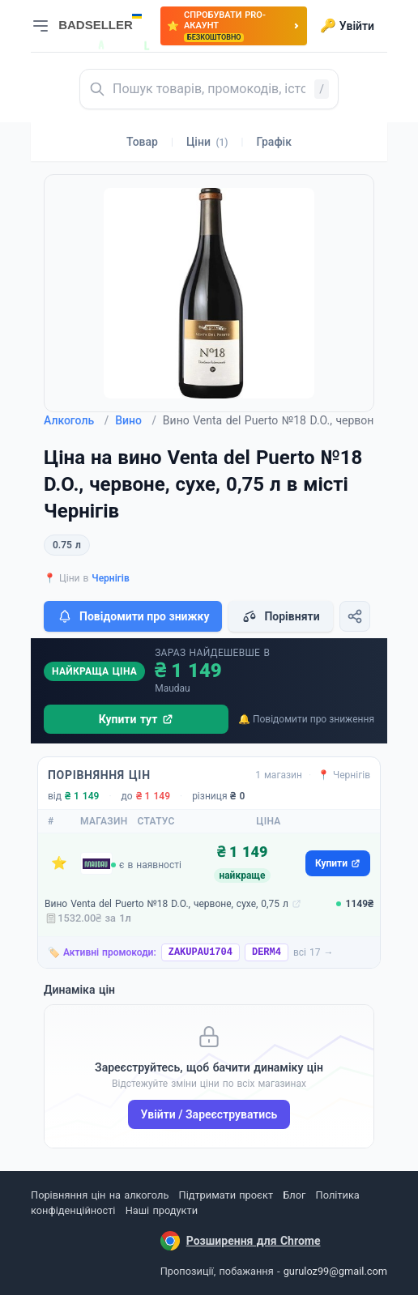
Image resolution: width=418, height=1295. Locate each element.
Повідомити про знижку (133, 616)
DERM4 (266, 952)
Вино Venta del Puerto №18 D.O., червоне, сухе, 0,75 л (166, 903)
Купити (337, 863)
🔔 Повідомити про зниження (306, 719)
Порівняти (280, 616)
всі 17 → (313, 952)
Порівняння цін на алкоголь (99, 1195)
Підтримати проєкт (226, 1195)
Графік (274, 141)
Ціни (207, 141)
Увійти (347, 26)
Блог (294, 1195)
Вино (135, 420)
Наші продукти (162, 1210)
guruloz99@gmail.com (335, 1271)
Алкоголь (76, 420)
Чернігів (110, 578)
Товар (142, 141)
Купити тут (136, 719)
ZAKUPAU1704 (200, 952)
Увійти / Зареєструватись (209, 1114)
